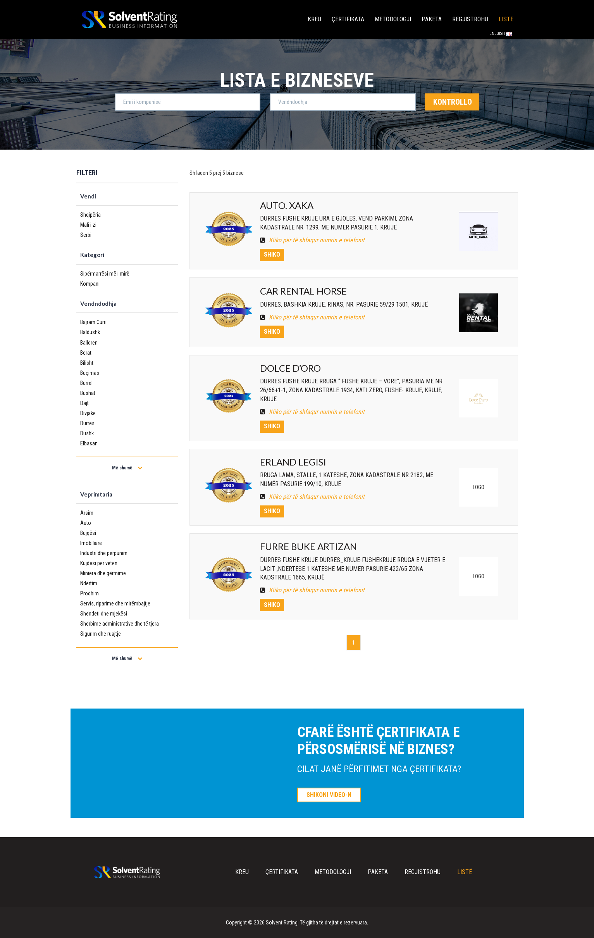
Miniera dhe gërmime (103, 573)
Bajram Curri (93, 322)
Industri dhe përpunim (103, 553)
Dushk (87, 433)
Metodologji (393, 19)
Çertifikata (348, 19)
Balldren (89, 343)
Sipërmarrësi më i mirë (104, 274)
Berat (85, 353)
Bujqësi (88, 533)
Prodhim (89, 593)
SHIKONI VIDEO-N (328, 794)
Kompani (90, 284)
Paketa (432, 19)
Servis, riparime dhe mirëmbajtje (115, 603)
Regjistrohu (470, 19)
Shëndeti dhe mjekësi (103, 613)
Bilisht (86, 363)
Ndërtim (88, 583)
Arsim (86, 513)
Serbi (85, 235)
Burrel (86, 383)
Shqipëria (90, 215)
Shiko (272, 254)
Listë (506, 19)
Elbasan (89, 443)
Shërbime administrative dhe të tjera (119, 624)
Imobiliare (91, 543)
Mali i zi (88, 225)
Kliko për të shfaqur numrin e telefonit (312, 240)
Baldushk (90, 332)
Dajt (84, 403)
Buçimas (89, 373)
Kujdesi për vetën (98, 563)
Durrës (87, 423)
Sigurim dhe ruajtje (100, 634)
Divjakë (88, 413)
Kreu (314, 19)
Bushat (87, 393)
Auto (85, 523)
